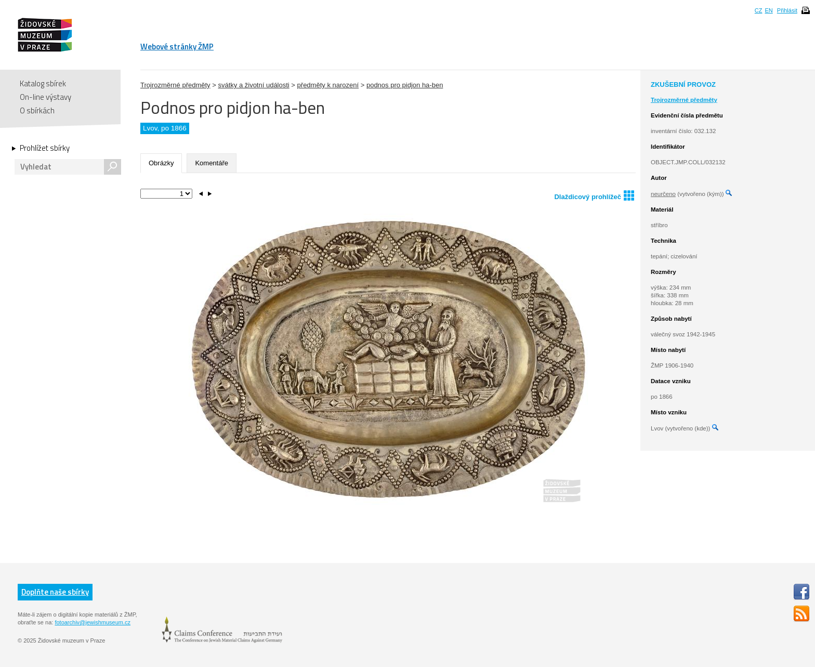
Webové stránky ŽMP (177, 47)
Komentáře (211, 163)
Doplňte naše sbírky (55, 592)
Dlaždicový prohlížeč (594, 195)
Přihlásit (787, 10)
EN (768, 10)
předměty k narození (328, 85)
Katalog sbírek (43, 83)
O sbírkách (37, 110)
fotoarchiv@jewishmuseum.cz (92, 622)
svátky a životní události (253, 85)
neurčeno (663, 194)
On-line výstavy (45, 97)
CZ (759, 10)
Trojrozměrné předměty (175, 85)
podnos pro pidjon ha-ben (404, 85)
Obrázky (161, 163)
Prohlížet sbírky (45, 148)
